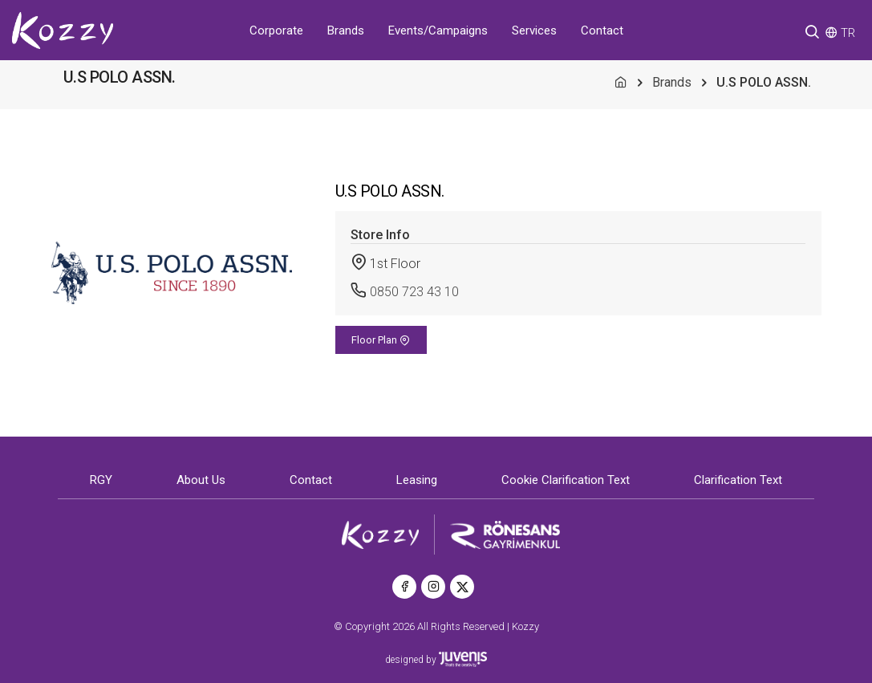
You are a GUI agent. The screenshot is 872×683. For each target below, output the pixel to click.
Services (534, 30)
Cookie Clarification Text (565, 480)
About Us (200, 480)
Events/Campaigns (438, 30)
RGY (101, 480)
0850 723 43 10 (414, 291)
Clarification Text (738, 480)
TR (848, 33)
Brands (345, 30)
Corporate (276, 30)
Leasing (416, 480)
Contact (602, 30)
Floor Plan (380, 340)
